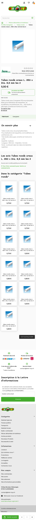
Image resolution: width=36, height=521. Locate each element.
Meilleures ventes (6, 458)
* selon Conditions (9, 370)
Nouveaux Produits (7, 439)
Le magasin (4, 460)
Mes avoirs (4, 476)
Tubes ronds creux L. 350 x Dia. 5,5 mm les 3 (9, 274)
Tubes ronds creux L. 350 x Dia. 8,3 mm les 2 (9, 224)
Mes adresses (5, 479)
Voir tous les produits (27, 337)
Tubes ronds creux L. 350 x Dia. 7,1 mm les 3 (8, 249)
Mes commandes (6, 474)
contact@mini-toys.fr (27, 368)
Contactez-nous (6, 466)
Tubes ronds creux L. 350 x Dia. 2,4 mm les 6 (9, 325)
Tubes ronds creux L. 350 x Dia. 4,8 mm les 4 (27, 274)
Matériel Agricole (6, 420)
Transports (4, 425)
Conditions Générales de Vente (8, 508)
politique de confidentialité (14, 390)
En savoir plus (5, 108)
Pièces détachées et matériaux (11, 433)
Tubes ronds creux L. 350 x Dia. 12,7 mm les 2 (9, 199)
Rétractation (4, 511)
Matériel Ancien (6, 428)
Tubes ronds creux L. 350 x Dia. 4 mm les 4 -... (9, 299)
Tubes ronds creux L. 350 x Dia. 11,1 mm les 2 (27, 199)
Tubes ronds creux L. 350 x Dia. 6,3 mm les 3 (27, 249)
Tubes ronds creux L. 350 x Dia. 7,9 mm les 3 (27, 224)
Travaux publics (6, 423)
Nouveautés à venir (7, 441)
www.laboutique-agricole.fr (10, 501)
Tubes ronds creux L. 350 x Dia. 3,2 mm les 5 (27, 299)
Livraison (4, 450)
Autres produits (6, 436)
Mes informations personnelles (11, 482)
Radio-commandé (7, 431)
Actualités (4, 463)
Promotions (5, 455)
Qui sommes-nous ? (7, 452)
